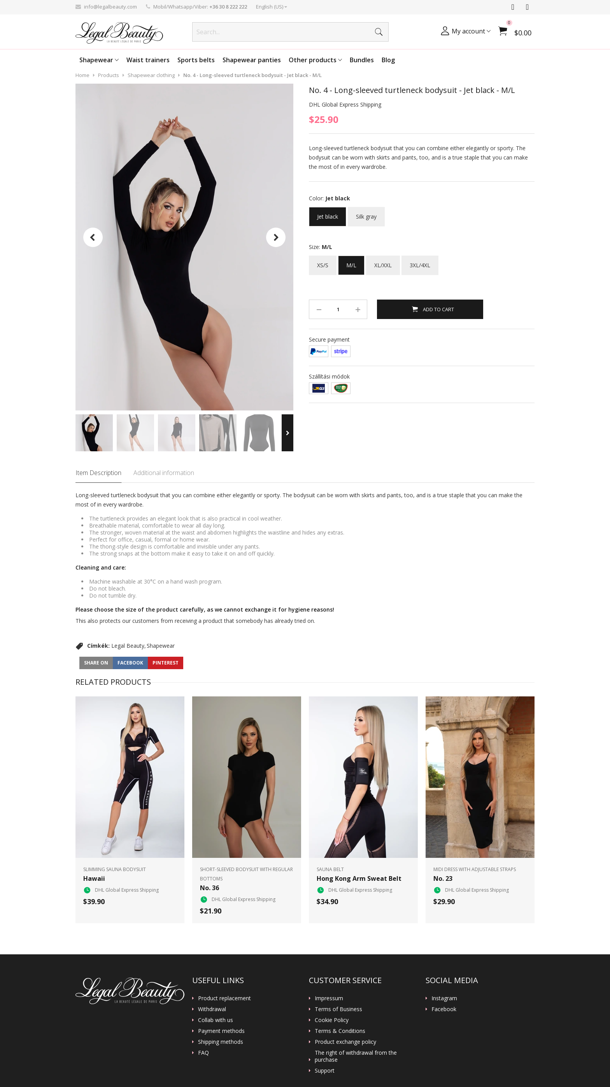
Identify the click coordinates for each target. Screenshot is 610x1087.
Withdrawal (212, 1009)
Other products (315, 60)
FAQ (203, 1052)
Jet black (327, 213)
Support (325, 1070)
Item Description (98, 472)
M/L (351, 262)
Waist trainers (148, 60)
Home (82, 75)
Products (108, 75)
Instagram (444, 998)
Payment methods (221, 1030)
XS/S (323, 262)
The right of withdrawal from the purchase (356, 1056)
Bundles (362, 60)
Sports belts (196, 60)
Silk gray (366, 213)
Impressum (329, 998)
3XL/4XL (419, 262)
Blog (388, 60)
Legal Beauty (127, 645)
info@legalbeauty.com (110, 6)
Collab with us (215, 1020)
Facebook (443, 1009)
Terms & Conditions (340, 1030)
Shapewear (99, 60)
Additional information (163, 472)
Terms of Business (338, 1009)
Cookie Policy (332, 1020)
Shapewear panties (252, 60)
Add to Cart (438, 309)
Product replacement (224, 998)
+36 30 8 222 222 (228, 6)
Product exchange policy (345, 1041)
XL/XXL (383, 262)
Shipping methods (220, 1041)
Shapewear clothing (151, 75)
